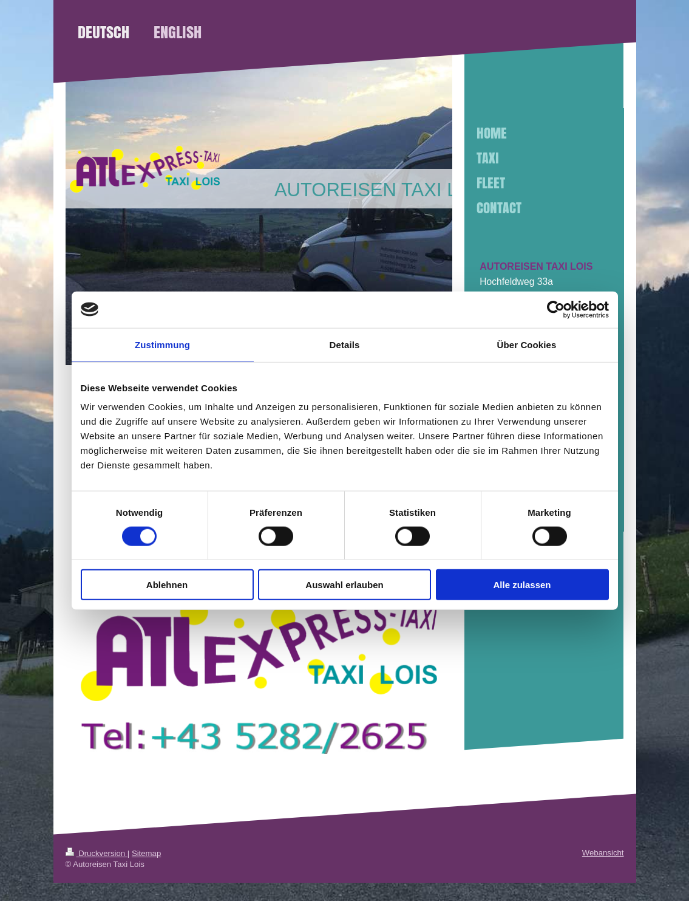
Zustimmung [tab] (162, 344)
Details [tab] (345, 344)
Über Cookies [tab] (527, 344)
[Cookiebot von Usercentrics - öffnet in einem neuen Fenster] (556, 309)
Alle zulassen (522, 585)
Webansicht (603, 852)
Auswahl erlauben (344, 585)
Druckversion (96, 853)
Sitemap (146, 853)
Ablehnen (167, 585)
